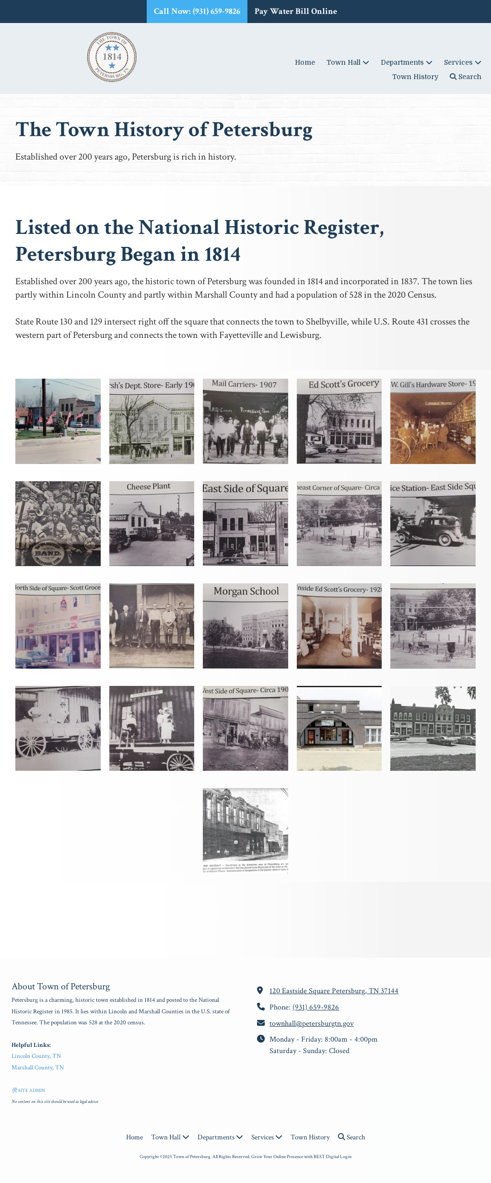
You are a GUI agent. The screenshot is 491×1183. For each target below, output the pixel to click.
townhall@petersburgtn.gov (311, 1024)
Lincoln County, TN (36, 1056)
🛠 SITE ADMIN (28, 1090)
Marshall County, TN (38, 1068)
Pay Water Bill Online (296, 11)
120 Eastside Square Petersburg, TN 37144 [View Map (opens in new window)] (333, 991)
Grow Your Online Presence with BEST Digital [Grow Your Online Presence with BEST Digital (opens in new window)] (295, 1156)
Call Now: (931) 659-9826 (197, 11)
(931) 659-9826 (315, 1007)
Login (345, 1156)
